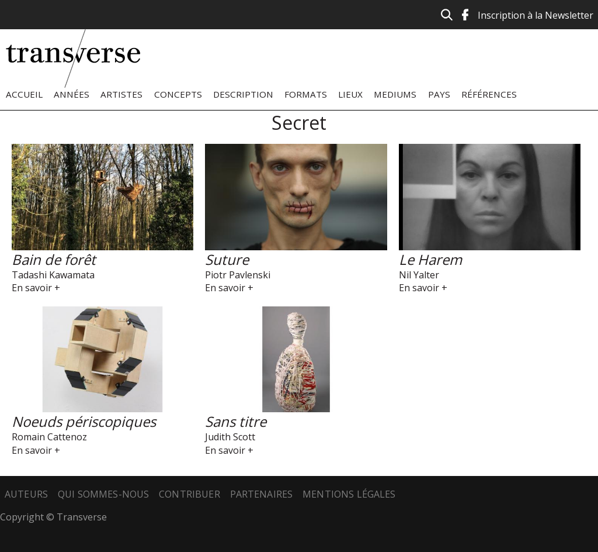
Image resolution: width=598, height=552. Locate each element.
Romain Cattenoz (49, 436)
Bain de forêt (54, 259)
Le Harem (430, 259)
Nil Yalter (419, 274)
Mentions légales (349, 494)
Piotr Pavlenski (237, 274)
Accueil (24, 94)
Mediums (395, 94)
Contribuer (189, 494)
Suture (227, 259)
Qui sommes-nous (103, 494)
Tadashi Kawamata (53, 274)
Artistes (121, 94)
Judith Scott (230, 436)
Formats (305, 94)
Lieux (350, 94)
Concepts (178, 94)
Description (243, 94)
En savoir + (36, 287)
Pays (439, 94)
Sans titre (235, 421)
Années (71, 94)
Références (489, 94)
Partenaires (261, 494)
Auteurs (26, 494)
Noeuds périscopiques (84, 421)
